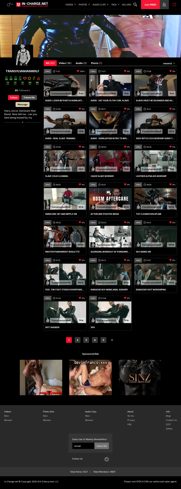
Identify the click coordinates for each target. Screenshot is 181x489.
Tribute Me (29, 97)
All (50, 63)
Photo (96, 63)
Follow (13, 97)
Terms (130, 415)
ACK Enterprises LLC (48, 481)
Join (150, 4)
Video (65, 63)
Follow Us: (77, 458)
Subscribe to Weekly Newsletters (89, 439)
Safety (169, 428)
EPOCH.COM (142, 481)
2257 (168, 424)
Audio (81, 63)
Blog (168, 415)
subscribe (102, 445)
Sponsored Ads (90, 353)
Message (22, 104)
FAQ (129, 424)
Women (8, 420)
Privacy (131, 420)
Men (6, 415)
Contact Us (171, 420)
